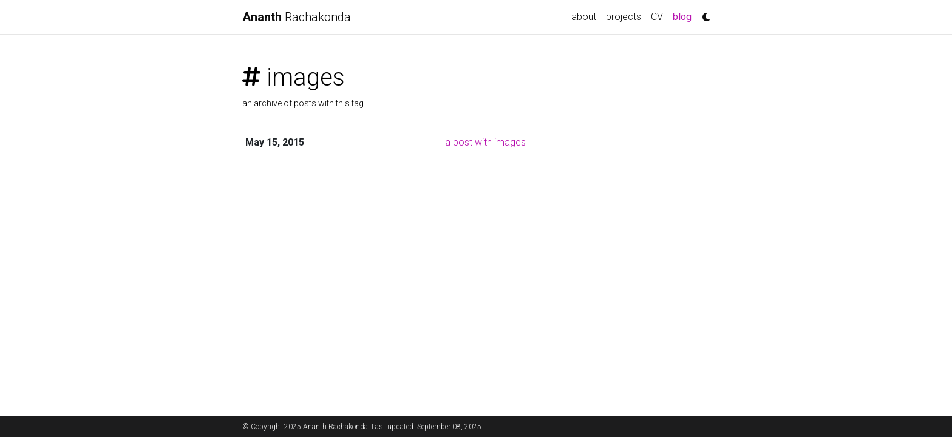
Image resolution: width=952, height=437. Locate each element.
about (583, 16)
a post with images (485, 142)
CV (657, 16)
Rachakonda (296, 17)
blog (684, 15)
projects (623, 16)
